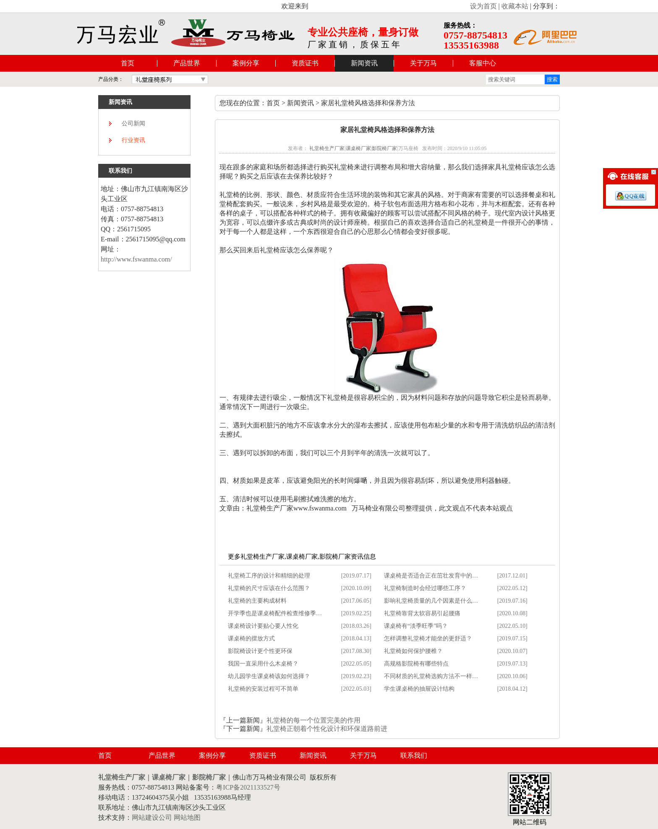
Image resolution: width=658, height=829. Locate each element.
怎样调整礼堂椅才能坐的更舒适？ (428, 638)
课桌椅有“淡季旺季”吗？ (416, 626)
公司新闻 (133, 123)
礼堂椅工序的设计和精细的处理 (269, 576)
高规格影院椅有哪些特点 (416, 664)
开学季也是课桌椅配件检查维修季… (275, 613)
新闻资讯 (364, 63)
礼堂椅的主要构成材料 (257, 601)
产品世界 (186, 63)
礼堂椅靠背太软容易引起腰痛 (422, 613)
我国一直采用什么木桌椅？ (263, 664)
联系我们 (413, 755)
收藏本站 (514, 6)
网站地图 (187, 817)
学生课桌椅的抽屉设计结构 (419, 689)
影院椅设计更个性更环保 (260, 651)
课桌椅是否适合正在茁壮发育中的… (431, 576)
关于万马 (423, 63)
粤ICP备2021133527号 (248, 787)
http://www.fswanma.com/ (136, 259)
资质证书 (305, 63)
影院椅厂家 (384, 148)
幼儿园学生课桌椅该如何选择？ (269, 676)
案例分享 (245, 63)
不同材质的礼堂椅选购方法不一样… (431, 676)
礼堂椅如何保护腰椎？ (413, 651)
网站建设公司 (152, 817)
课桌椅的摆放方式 (251, 638)
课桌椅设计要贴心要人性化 (263, 626)
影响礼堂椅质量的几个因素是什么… (431, 601)
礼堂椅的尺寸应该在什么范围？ (269, 588)
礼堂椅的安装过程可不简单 (263, 689)
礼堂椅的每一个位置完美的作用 (313, 720)
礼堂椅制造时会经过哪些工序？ (425, 588)
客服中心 (482, 63)
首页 (127, 63)
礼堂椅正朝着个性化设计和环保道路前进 (326, 728)
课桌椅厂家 (358, 148)
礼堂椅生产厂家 (327, 148)
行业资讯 (133, 140)
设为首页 (483, 6)
